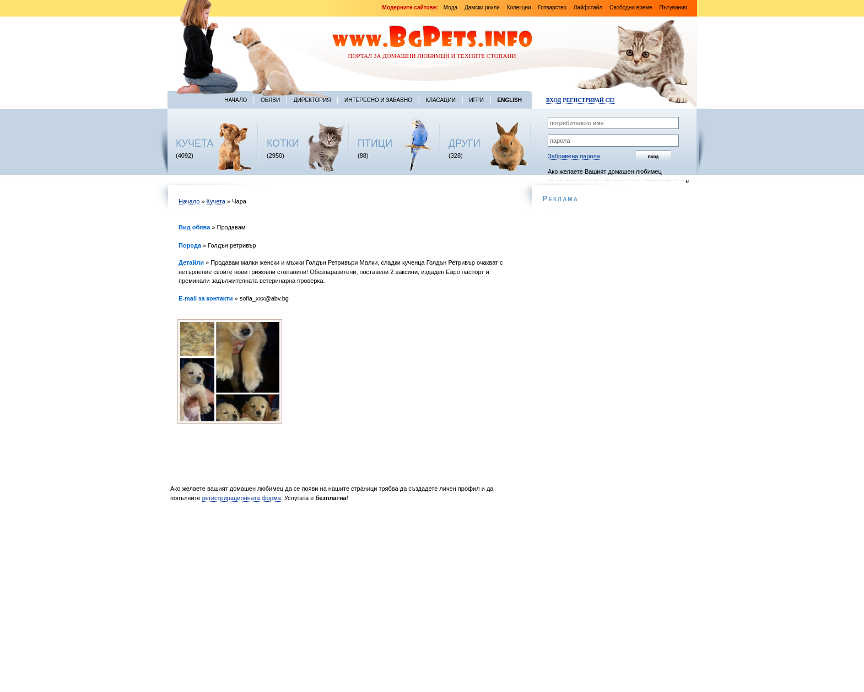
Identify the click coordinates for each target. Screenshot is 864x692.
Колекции (519, 7)
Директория (312, 100)
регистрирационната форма (241, 498)
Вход (553, 100)
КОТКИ (283, 143)
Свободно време (630, 7)
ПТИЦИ (375, 143)
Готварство (552, 7)
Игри (476, 100)
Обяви (270, 100)
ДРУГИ (464, 143)
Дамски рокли (482, 7)
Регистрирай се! (588, 100)
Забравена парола (574, 156)
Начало (235, 100)
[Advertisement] (342, 600)
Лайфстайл (588, 7)
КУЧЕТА (195, 143)
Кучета (216, 201)
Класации (441, 100)
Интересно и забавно (378, 100)
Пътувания (673, 7)
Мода (450, 7)
